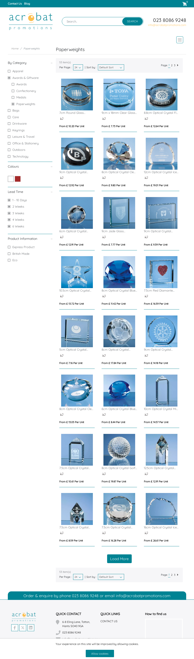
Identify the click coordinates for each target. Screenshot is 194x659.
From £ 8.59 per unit (71, 540)
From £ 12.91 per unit (71, 244)
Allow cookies (99, 653)
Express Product (23, 247)
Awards (21, 84)
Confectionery (26, 91)
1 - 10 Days (19, 200)
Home (14, 48)
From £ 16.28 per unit (114, 540)
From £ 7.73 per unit (113, 126)
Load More (119, 558)
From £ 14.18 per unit (156, 363)
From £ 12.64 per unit (156, 126)
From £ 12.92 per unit (71, 185)
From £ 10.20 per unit (71, 126)
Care (15, 117)
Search (132, 21)
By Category (30, 62)
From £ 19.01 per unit (156, 185)
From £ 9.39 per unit (156, 244)
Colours (30, 166)
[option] (62, 119)
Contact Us (15, 3)
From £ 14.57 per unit (156, 422)
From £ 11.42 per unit (114, 303)
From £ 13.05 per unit (71, 422)
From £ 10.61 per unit (71, 481)
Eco (14, 260)
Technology (20, 156)
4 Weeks (18, 219)
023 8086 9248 (169, 20)
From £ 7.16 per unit (71, 363)
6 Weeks (18, 226)
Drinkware (19, 123)
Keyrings (18, 130)
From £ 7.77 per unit (113, 244)
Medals (21, 97)
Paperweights (25, 104)
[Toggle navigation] (97, 39)
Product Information (30, 238)
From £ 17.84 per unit (114, 363)
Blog (27, 3)
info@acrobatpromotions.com (167, 25)
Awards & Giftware (25, 78)
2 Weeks (18, 206)
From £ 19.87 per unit (114, 481)
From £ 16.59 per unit (156, 303)
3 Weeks (18, 213)
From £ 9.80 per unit (114, 185)
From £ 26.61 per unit (156, 540)
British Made (20, 253)
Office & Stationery (25, 143)
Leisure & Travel (23, 136)
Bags (15, 110)
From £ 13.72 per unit (71, 303)
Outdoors (18, 150)
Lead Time (30, 191)
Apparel (17, 71)
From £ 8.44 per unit (113, 422)
